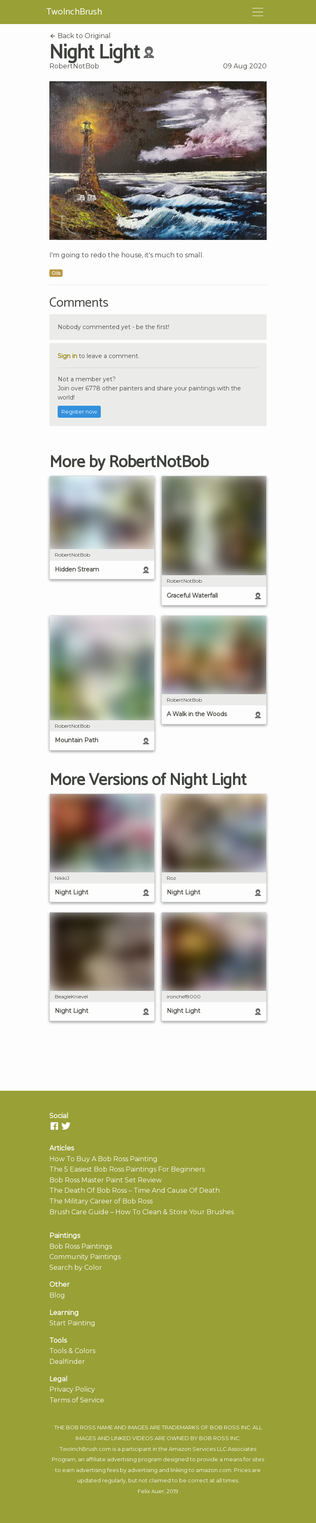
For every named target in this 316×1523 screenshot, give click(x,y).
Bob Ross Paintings (80, 1246)
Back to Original (80, 36)
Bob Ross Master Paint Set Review (105, 1180)
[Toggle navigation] (258, 12)
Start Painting (72, 1323)
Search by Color (75, 1267)
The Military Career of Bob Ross (101, 1201)
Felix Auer (151, 1491)
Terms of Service (76, 1400)
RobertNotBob (74, 66)
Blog (57, 1295)
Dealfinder (67, 1362)
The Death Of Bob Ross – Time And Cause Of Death (134, 1190)
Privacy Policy (72, 1389)
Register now (79, 412)
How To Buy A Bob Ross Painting (103, 1159)
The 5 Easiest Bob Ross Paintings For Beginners (127, 1169)
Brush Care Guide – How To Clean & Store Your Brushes (141, 1212)
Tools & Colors (72, 1351)
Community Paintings (85, 1257)
